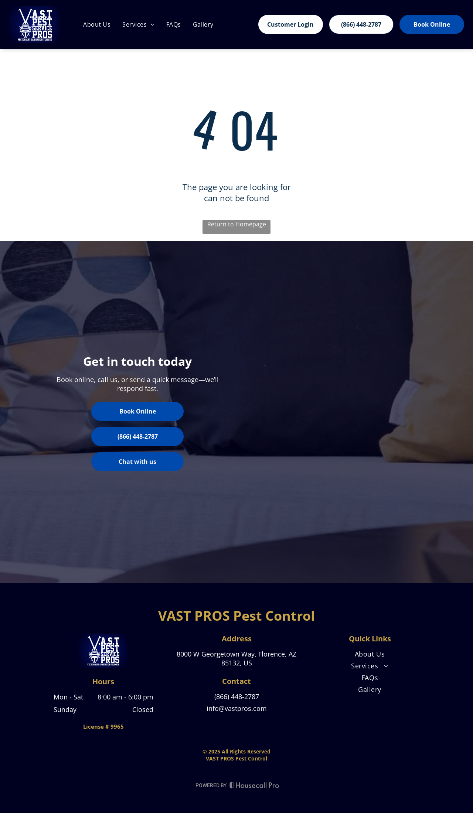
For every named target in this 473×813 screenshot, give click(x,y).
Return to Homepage (236, 224)
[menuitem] (96, 24)
